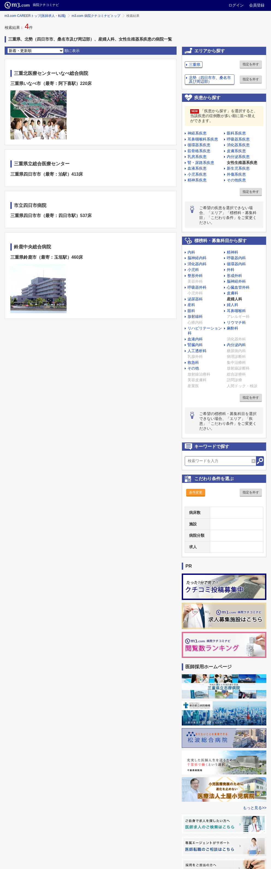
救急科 (193, 362)
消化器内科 (197, 264)
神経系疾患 (197, 133)
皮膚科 (232, 293)
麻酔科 (232, 328)
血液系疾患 (197, 168)
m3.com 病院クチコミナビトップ (96, 16)
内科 (191, 252)
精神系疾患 (197, 180)
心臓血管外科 (238, 287)
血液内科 (195, 339)
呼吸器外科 (197, 287)
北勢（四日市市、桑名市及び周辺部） (210, 79)
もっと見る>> (254, 808)
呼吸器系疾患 (238, 139)
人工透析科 (197, 351)
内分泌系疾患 (238, 156)
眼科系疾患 (236, 133)
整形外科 (195, 275)
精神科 (232, 252)
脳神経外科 (236, 281)
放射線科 (195, 316)
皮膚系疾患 (236, 151)
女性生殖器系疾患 (242, 162)
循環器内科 (236, 264)
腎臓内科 (195, 345)
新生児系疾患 (238, 168)
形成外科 (234, 275)
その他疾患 (236, 180)
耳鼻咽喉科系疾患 (202, 139)
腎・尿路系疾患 (200, 162)
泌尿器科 (195, 299)
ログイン (236, 5)
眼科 (191, 311)
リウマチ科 (236, 322)
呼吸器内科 (236, 258)
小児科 (193, 269)
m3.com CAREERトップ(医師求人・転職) (35, 16)
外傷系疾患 (236, 174)
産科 (191, 305)
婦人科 (232, 305)
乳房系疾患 (197, 156)
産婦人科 (234, 299)
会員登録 (256, 5)
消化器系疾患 (238, 145)
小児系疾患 (197, 174)
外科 (230, 269)
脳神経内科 (197, 258)
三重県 (194, 64)
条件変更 (195, 492)
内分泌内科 (236, 345)
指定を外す (251, 64)
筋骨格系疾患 (198, 151)
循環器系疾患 (198, 145)
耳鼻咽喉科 (236, 311)
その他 (193, 368)
